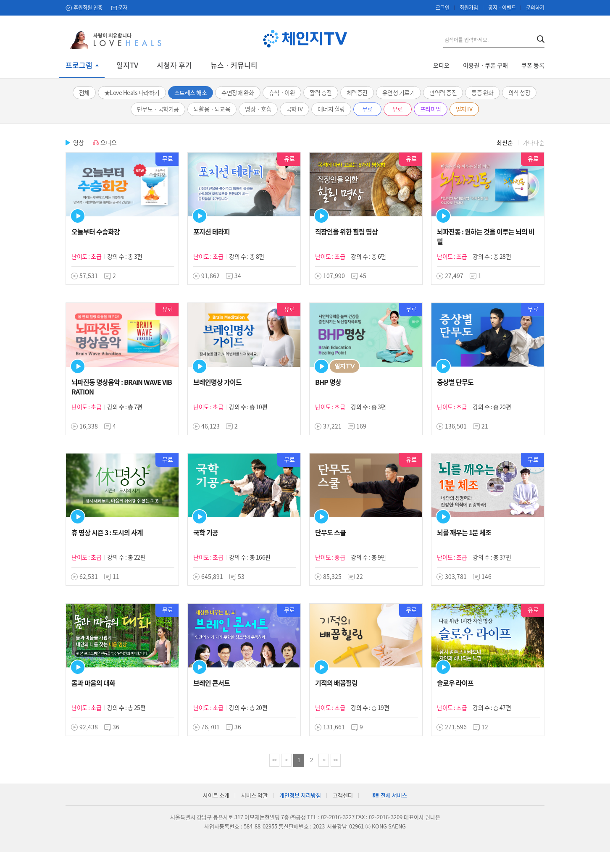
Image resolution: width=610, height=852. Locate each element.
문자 (122, 7)
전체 (84, 92)
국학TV (294, 109)
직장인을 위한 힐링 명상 (346, 231)
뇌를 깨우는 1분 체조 (464, 532)
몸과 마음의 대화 (93, 683)
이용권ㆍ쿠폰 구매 (485, 65)
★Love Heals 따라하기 (132, 92)
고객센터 (343, 795)
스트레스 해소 (190, 92)
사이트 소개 (216, 795)
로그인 (443, 7)
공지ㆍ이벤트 (502, 7)
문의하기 (535, 7)
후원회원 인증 (88, 7)
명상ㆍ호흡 (258, 109)
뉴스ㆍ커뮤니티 (234, 65)
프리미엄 (430, 109)
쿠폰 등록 (532, 65)
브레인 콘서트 (211, 683)
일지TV (127, 65)
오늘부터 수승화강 (95, 231)
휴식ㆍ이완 (282, 92)
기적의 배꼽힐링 (336, 683)
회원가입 (469, 7)
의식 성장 (519, 92)
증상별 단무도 (455, 382)
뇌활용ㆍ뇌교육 (212, 109)
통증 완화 (482, 92)
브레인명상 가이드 (217, 382)
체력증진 (357, 92)
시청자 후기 (174, 65)
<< (274, 760)
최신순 (505, 143)
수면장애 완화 (237, 92)
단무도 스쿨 (330, 532)
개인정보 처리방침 (300, 795)
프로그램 (79, 65)
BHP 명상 (328, 382)
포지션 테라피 (211, 231)
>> (335, 760)
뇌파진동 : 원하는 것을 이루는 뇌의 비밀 (485, 236)
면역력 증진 (443, 92)
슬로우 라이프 (455, 683)
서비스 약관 (254, 795)
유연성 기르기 (398, 92)
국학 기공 (205, 532)
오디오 (441, 65)
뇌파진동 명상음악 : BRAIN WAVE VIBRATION (121, 387)
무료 (367, 109)
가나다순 (533, 143)
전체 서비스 (394, 795)
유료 (397, 109)
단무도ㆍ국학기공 (158, 109)
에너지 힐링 (331, 109)
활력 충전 (321, 92)
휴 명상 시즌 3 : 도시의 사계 (107, 532)
